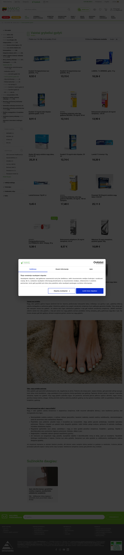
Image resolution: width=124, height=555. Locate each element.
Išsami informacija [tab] (62, 269)
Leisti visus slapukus (89, 291)
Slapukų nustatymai (62, 291)
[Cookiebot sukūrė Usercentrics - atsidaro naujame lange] (95, 262)
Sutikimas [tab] (32, 269)
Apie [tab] (91, 269)
